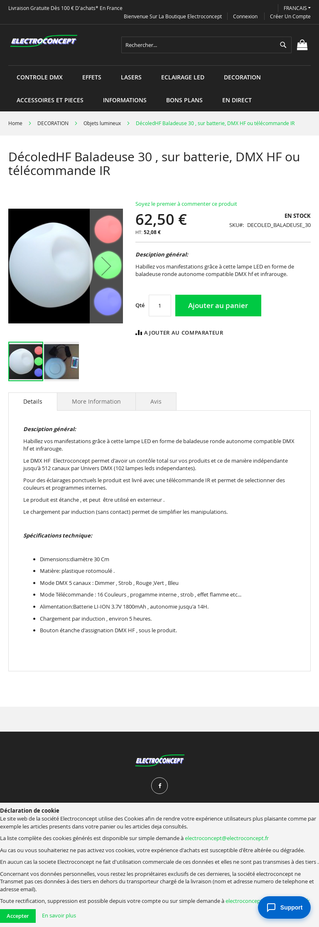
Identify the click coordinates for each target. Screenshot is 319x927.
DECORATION (53, 123)
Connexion (245, 16)
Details (32, 401)
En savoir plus (59, 915)
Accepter (18, 916)
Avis (156, 401)
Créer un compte (290, 16)
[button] (297, 8)
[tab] (32, 401)
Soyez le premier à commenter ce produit (186, 203)
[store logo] (43, 41)
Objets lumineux (102, 123)
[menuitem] (39, 77)
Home (15, 123)
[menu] (159, 65)
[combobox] (206, 45)
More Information (96, 401)
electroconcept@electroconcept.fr (227, 838)
